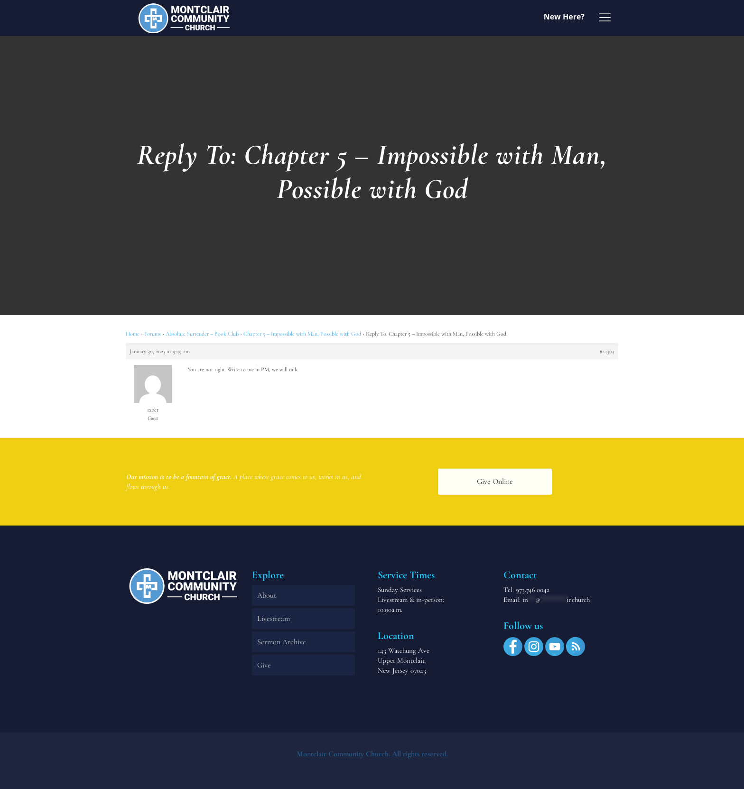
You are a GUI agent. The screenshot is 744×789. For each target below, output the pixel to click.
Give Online (495, 481)
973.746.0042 (532, 589)
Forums (152, 333)
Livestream (273, 618)
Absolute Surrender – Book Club (202, 333)
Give (264, 665)
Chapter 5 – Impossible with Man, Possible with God (302, 333)
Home (133, 333)
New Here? (564, 16)
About (266, 595)
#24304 (606, 351)
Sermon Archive (281, 642)
